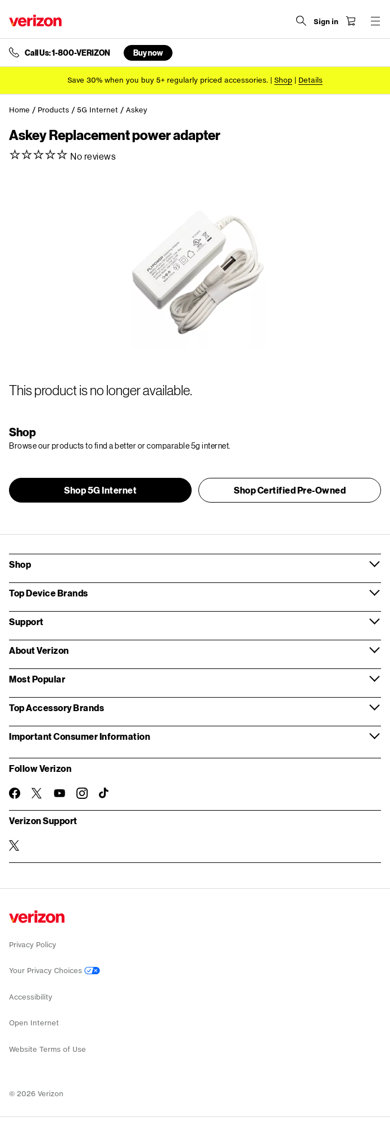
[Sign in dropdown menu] (326, 22)
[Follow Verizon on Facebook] (14, 793)
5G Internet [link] (97, 110)
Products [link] (53, 110)
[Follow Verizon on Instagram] (82, 793)
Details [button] (310, 80)
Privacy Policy (32, 944)
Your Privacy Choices (54, 970)
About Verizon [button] (39, 650)
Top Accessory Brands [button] (56, 707)
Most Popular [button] (37, 678)
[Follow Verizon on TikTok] (104, 793)
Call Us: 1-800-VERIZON (67, 53)
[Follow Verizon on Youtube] (59, 793)
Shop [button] (20, 564)
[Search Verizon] (301, 20)
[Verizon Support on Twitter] (14, 845)
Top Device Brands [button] (48, 592)
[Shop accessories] (283, 80)
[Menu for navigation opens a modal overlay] (375, 20)
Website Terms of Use (47, 1049)
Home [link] (19, 110)
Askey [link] (136, 110)
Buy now (148, 52)
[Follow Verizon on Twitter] (37, 793)
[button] (100, 490)
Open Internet (34, 1023)
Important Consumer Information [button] (79, 736)
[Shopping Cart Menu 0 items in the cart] (350, 20)
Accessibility (30, 997)
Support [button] (26, 621)
